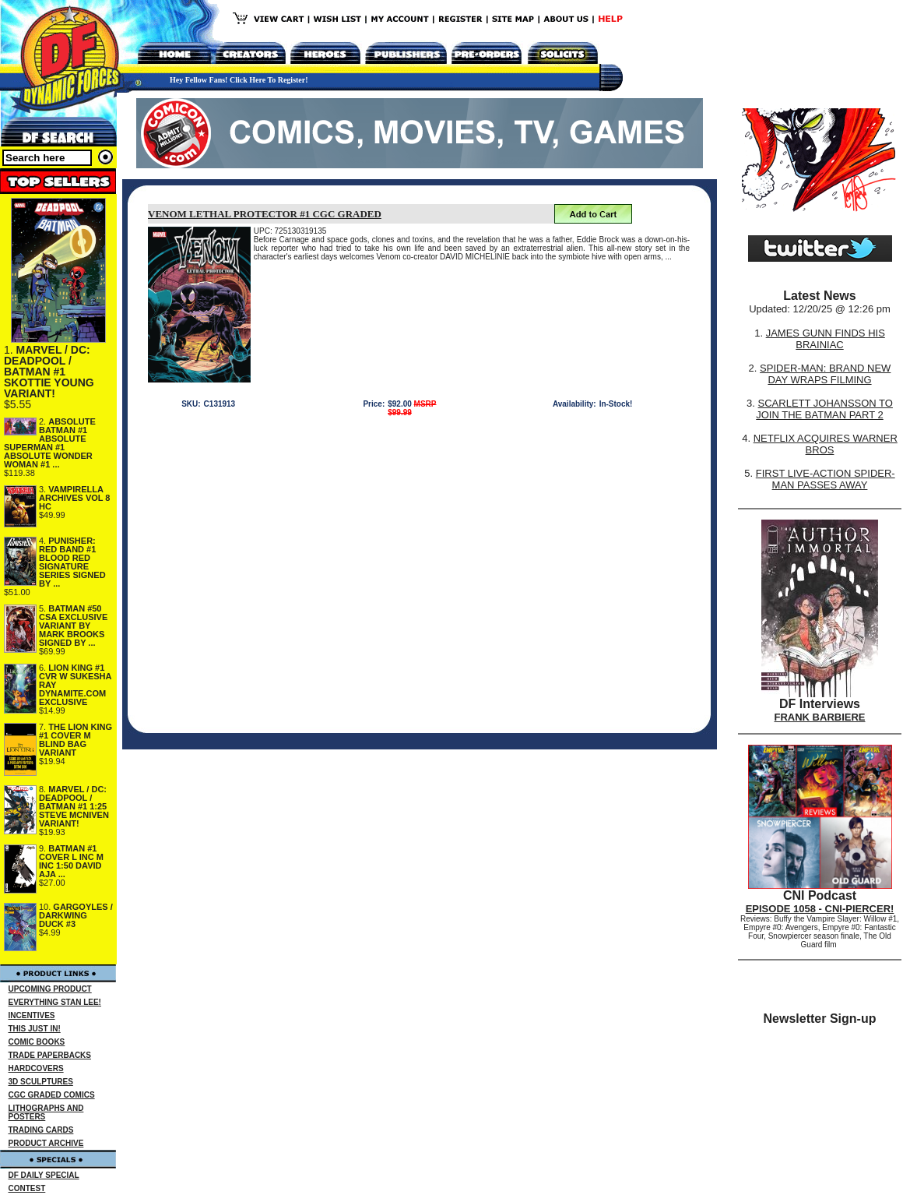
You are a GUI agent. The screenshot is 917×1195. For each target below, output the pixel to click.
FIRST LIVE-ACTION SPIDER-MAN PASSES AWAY (825, 479)
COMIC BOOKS (37, 1042)
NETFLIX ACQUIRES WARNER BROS (826, 444)
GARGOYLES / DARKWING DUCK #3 (76, 915)
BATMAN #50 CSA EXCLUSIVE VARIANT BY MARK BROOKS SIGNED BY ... (73, 625)
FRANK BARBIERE (820, 717)
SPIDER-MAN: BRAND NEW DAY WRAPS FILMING (825, 374)
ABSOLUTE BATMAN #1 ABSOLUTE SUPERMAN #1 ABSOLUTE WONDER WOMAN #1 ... (50, 443)
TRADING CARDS (41, 1130)
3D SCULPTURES (41, 1081)
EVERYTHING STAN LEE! (55, 1002)
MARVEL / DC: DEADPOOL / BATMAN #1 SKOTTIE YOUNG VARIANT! (49, 372)
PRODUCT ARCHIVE (46, 1143)
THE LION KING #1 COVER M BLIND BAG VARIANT (75, 739)
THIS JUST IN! (35, 1028)
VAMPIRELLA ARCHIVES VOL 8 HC (75, 498)
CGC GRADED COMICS (52, 1095)
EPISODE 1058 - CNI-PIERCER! (820, 909)
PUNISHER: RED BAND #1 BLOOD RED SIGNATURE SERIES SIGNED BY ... (72, 562)
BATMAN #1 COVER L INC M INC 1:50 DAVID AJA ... (71, 861)
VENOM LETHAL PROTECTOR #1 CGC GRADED (264, 214)
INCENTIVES (32, 1015)
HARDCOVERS (36, 1068)
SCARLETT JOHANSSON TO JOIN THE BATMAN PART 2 (824, 409)
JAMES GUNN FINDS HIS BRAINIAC (825, 339)
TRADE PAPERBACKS (50, 1055)
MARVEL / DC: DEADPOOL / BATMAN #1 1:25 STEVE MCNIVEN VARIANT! (74, 806)
